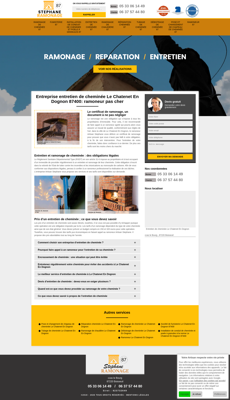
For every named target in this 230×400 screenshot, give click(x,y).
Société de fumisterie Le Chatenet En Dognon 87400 (178, 325)
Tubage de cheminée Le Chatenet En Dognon (58, 331)
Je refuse (196, 394)
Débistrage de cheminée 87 (157, 26)
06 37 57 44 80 (132, 12)
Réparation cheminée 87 (124, 24)
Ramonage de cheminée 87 (40, 26)
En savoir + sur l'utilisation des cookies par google (202, 380)
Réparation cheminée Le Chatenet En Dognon (98, 325)
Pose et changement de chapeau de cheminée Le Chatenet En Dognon (57, 325)
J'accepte (184, 394)
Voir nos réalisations (115, 69)
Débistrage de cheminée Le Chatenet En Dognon (138, 331)
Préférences (219, 394)
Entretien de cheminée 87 (91, 26)
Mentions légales (137, 395)
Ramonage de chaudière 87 (108, 26)
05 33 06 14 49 (132, 6)
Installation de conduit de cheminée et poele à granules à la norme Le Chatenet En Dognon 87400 (178, 333)
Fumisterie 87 (56, 23)
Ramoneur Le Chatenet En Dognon (137, 337)
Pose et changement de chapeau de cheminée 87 (175, 27)
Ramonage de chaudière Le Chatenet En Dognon (98, 331)
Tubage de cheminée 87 (141, 26)
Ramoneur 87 (193, 23)
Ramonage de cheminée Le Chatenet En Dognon (138, 325)
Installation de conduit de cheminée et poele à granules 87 (74, 27)
